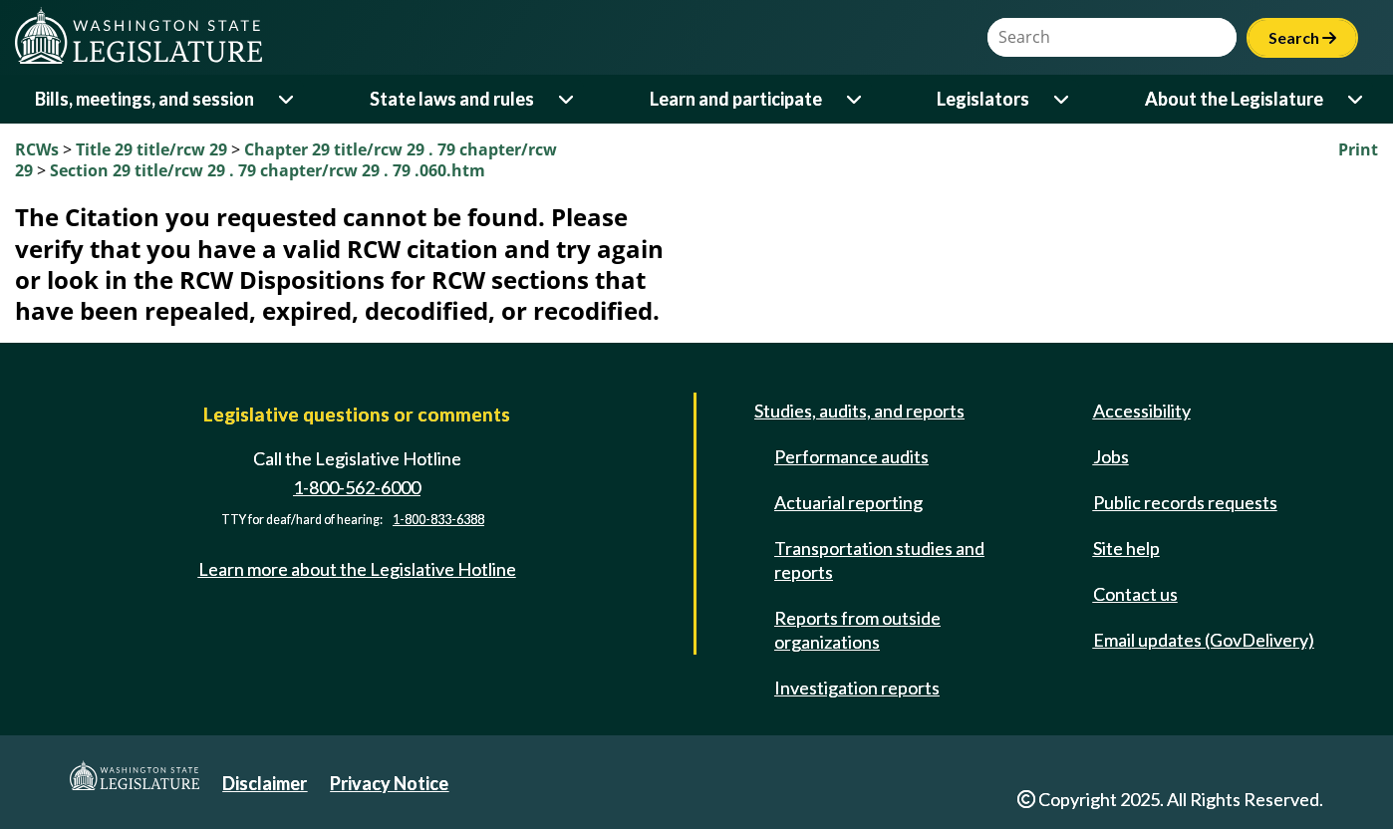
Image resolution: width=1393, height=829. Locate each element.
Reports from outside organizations (857, 630)
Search (1302, 37)
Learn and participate (736, 99)
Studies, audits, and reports (859, 410)
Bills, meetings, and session (144, 99)
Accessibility (1142, 410)
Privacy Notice (389, 783)
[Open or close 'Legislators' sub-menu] (1062, 99)
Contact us (1135, 594)
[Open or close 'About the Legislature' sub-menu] (1356, 99)
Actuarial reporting (848, 502)
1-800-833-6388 (438, 519)
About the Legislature (1234, 99)
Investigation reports (857, 687)
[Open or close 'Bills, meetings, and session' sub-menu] (287, 99)
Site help (1126, 548)
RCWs (37, 149)
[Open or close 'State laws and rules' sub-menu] (567, 99)
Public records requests (1185, 502)
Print (1358, 149)
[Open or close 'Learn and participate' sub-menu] (855, 99)
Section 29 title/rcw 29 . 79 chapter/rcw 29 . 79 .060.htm (267, 170)
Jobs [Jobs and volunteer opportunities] (1111, 456)
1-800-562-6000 (356, 487)
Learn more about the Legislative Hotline (357, 569)
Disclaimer (264, 783)
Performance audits (851, 456)
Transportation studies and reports (879, 560)
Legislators (983, 99)
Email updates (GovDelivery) (1203, 640)
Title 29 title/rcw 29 (153, 149)
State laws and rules (452, 99)
